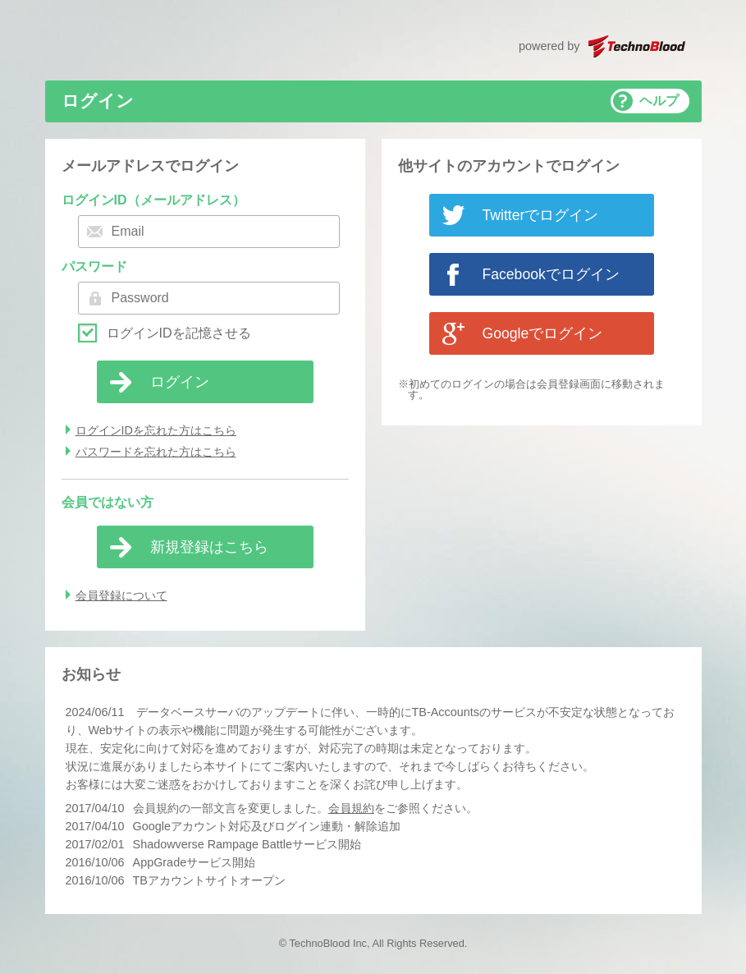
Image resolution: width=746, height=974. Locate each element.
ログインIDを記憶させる (179, 333)
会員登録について (121, 595)
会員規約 (351, 808)
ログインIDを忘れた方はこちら (156, 430)
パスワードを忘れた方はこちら (156, 451)
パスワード (94, 266)
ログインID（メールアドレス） (153, 200)
